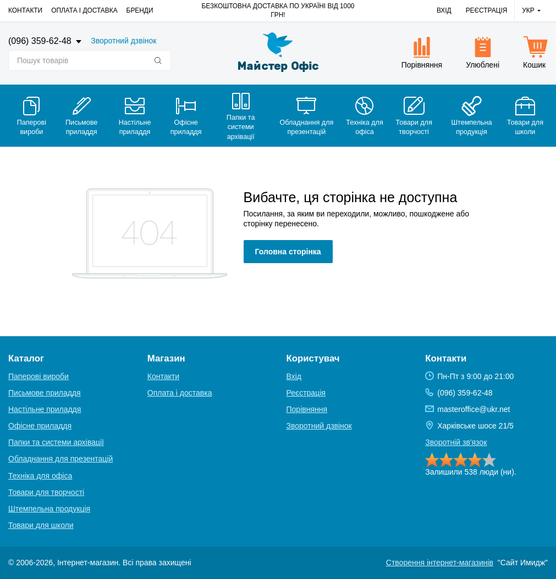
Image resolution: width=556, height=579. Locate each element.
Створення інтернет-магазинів (439, 562)
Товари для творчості (46, 492)
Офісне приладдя (39, 425)
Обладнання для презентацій (60, 458)
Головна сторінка (288, 251)
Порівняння (307, 409)
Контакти (25, 10)
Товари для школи (41, 525)
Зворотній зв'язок (456, 442)
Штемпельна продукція (49, 508)
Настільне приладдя (44, 409)
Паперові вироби (38, 376)
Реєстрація (487, 10)
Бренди (139, 10)
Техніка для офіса (40, 475)
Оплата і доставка (84, 10)
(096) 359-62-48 (41, 41)
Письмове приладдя (44, 392)
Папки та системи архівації (56, 442)
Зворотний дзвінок (123, 40)
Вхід (444, 10)
